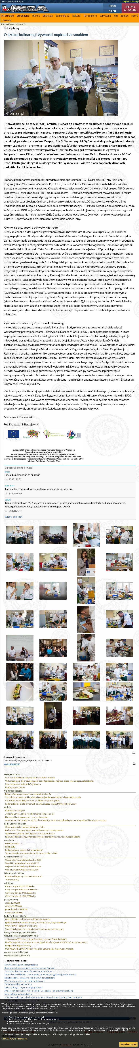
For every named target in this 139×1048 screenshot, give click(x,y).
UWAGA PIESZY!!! (13, 843)
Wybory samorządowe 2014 (17, 955)
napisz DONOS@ (131, 1)
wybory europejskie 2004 (16, 952)
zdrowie (6, 20)
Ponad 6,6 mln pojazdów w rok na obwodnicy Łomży (28, 794)
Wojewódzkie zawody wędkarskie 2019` (23, 866)
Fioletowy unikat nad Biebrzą (18, 984)
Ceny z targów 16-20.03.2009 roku (20, 896)
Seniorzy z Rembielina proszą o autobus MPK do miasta (30, 777)
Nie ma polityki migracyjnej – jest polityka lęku (26, 817)
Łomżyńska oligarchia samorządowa (21, 964)
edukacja (48, 15)
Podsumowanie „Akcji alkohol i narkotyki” (24, 850)
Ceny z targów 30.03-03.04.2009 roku (21, 889)
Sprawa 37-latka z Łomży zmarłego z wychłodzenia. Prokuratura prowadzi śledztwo (42, 837)
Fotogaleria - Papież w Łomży (18, 945)
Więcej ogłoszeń (13, 516)
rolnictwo (8, 883)
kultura (76, 15)
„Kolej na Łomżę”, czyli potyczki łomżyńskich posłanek (29, 814)
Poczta (112, 11)
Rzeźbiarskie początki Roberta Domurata (24, 876)
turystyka (105, 15)
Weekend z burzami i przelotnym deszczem (25, 981)
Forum (112, 6)
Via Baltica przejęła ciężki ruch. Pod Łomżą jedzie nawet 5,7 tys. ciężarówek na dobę (43, 797)
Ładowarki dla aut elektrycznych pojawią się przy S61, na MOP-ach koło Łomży (40, 804)
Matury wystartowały (15, 787)
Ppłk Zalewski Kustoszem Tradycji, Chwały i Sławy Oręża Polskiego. (36, 922)
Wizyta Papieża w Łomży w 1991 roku (21, 936)
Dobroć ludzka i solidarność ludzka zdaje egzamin (27, 919)
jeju (116, 15)
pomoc (125, 15)
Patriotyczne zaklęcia (15, 810)
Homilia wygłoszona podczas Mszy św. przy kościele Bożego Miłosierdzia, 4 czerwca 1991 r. (46, 942)
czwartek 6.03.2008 (13, 912)
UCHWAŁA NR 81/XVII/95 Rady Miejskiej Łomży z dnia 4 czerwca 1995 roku (39, 949)
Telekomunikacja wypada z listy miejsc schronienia (28, 971)
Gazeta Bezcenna (12, 774)
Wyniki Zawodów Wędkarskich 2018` (22, 869)
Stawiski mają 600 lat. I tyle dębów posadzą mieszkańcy (30, 833)
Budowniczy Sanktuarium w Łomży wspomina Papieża (29, 968)
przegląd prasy (11, 899)
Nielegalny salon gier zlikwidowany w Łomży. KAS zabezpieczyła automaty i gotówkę (43, 997)
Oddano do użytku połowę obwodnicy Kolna (25, 827)
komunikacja (63, 15)
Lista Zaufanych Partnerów (14, 1038)
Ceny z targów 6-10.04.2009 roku (20, 886)
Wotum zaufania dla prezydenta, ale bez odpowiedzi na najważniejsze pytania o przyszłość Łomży (49, 781)
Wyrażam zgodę (128, 1044)
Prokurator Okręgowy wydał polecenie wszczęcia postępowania (34, 830)
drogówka (9, 840)
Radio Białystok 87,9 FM (15, 824)
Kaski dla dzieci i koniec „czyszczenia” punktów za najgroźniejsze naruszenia (40, 974)
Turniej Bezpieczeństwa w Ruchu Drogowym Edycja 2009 (31, 853)
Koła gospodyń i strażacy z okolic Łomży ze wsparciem (30, 978)
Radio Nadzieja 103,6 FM (15, 916)
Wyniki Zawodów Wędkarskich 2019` (22, 863)
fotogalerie (90, 15)
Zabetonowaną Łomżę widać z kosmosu (23, 784)
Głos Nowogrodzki (13, 856)
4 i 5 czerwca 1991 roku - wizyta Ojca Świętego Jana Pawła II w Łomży (36, 939)
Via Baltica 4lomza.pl (13, 791)
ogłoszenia (23, 15)
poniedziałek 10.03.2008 (16, 909)
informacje (7, 15)
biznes (36, 15)
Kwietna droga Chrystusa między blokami (24, 987)
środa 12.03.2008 (12, 903)
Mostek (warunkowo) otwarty (18, 994)
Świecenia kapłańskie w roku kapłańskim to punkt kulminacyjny (34, 929)
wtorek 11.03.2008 (13, 906)
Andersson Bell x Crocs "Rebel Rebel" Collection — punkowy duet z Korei (39, 991)
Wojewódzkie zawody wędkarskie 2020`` (23, 860)
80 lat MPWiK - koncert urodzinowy (21, 926)
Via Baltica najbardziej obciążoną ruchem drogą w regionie (32, 800)
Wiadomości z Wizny (14, 873)
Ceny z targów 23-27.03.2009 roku (20, 893)
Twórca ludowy (12, 879)
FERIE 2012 (10, 846)
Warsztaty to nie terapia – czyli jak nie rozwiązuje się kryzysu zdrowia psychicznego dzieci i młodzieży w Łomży (56, 820)
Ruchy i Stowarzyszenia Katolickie (20, 932)
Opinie (7, 807)
